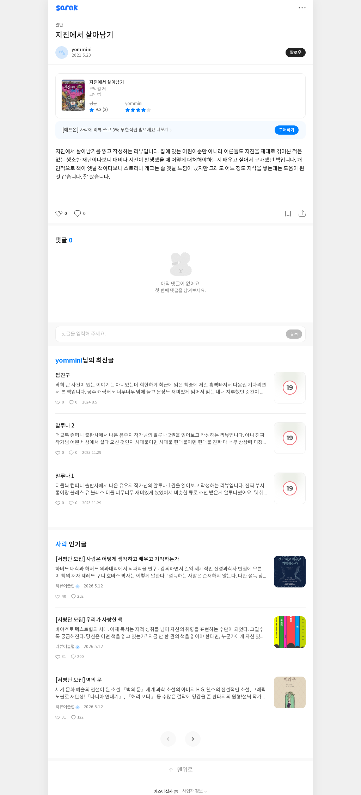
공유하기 (302, 213)
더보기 (302, 7)
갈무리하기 (288, 213)
